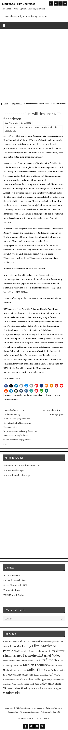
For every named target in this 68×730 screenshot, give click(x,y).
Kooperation (13, 712)
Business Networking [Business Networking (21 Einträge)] (14, 641)
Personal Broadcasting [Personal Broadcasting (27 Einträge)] (19, 674)
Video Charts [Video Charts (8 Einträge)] (7, 684)
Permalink (13, 399)
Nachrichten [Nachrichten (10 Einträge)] (21, 670)
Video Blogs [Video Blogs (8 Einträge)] (48, 680)
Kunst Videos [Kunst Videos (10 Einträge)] (33, 661)
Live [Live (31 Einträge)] (56, 660)
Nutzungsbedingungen (29, 712)
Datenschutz (46, 712)
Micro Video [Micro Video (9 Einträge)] (52, 666)
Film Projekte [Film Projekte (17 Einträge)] (20, 651)
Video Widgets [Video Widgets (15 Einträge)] (54, 688)
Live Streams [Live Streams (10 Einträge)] (17, 665)
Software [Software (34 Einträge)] (54, 674)
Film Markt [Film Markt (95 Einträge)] (42, 646)
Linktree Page (49, 288)
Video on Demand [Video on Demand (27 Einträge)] (51, 683)
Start (6, 104)
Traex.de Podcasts (11, 590)
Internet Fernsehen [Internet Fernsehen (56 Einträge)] (24, 655)
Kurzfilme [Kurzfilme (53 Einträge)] (46, 660)
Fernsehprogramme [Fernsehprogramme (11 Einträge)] (51, 642)
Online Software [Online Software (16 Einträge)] (52, 670)
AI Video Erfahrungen (13, 470)
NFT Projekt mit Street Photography (53, 412)
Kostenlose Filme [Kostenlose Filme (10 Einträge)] (9, 661)
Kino (14, 131)
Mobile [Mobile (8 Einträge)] (60, 666)
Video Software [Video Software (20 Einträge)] (39, 688)
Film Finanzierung (23, 127)
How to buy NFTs (36, 372)
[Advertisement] (34, 64)
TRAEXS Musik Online (13, 595)
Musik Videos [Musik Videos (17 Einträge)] (9, 670)
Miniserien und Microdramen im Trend (22, 465)
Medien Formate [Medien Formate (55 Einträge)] (35, 665)
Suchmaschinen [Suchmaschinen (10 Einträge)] (9, 680)
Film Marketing (37, 127)
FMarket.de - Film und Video (18, 4)
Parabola (35, 719)
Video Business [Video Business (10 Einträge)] (58, 680)
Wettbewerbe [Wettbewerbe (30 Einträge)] (11, 693)
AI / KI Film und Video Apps (16, 475)
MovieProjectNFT (11, 136)
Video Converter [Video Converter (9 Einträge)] (17, 684)
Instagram (42, 16)
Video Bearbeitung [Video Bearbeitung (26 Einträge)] (33, 679)
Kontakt (56, 712)
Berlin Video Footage (13, 575)
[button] (6, 385)
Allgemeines (17, 104)
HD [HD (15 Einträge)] (46, 651)
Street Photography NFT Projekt (19, 16)
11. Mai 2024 (26, 123)
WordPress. (45, 719)
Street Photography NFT (15, 585)
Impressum (37, 708)
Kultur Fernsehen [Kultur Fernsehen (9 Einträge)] (22, 661)
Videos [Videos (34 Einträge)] (7, 688)
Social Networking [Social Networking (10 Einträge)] (41, 675)
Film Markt (48, 127)
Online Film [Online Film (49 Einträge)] (35, 670)
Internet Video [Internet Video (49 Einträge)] (49, 656)
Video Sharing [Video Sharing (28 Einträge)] (21, 688)
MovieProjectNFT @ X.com (16, 292)
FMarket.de (13, 123)
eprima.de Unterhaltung (15, 580)
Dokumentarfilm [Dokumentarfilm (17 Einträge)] (35, 641)
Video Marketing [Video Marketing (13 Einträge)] (31, 684)
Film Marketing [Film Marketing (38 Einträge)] (20, 646)
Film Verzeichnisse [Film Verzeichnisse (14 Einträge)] (36, 651)
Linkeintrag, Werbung (52, 708)
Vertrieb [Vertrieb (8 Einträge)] (18, 680)
